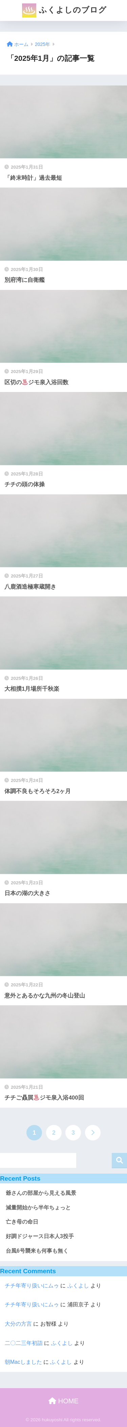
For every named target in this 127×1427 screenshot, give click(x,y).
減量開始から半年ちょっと (38, 1207)
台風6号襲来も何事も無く (37, 1251)
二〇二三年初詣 (24, 1343)
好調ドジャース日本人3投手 (40, 1236)
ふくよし (78, 1285)
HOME (63, 1401)
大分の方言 (18, 1324)
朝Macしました (23, 1362)
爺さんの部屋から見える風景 (41, 1193)
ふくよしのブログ (64, 10)
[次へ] (93, 1132)
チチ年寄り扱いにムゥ (32, 1285)
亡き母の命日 (22, 1222)
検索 (119, 1160)
